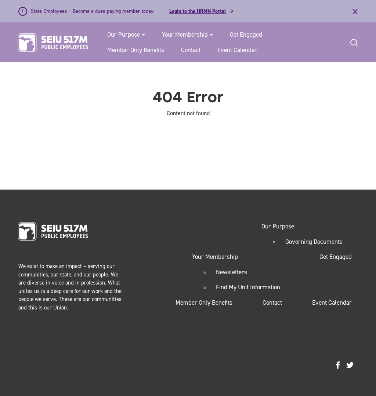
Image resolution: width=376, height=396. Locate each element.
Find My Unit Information (248, 287)
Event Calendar (237, 50)
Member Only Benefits (135, 50)
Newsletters (231, 272)
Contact (190, 50)
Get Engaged (246, 34)
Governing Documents (314, 242)
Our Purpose (123, 34)
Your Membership (185, 34)
